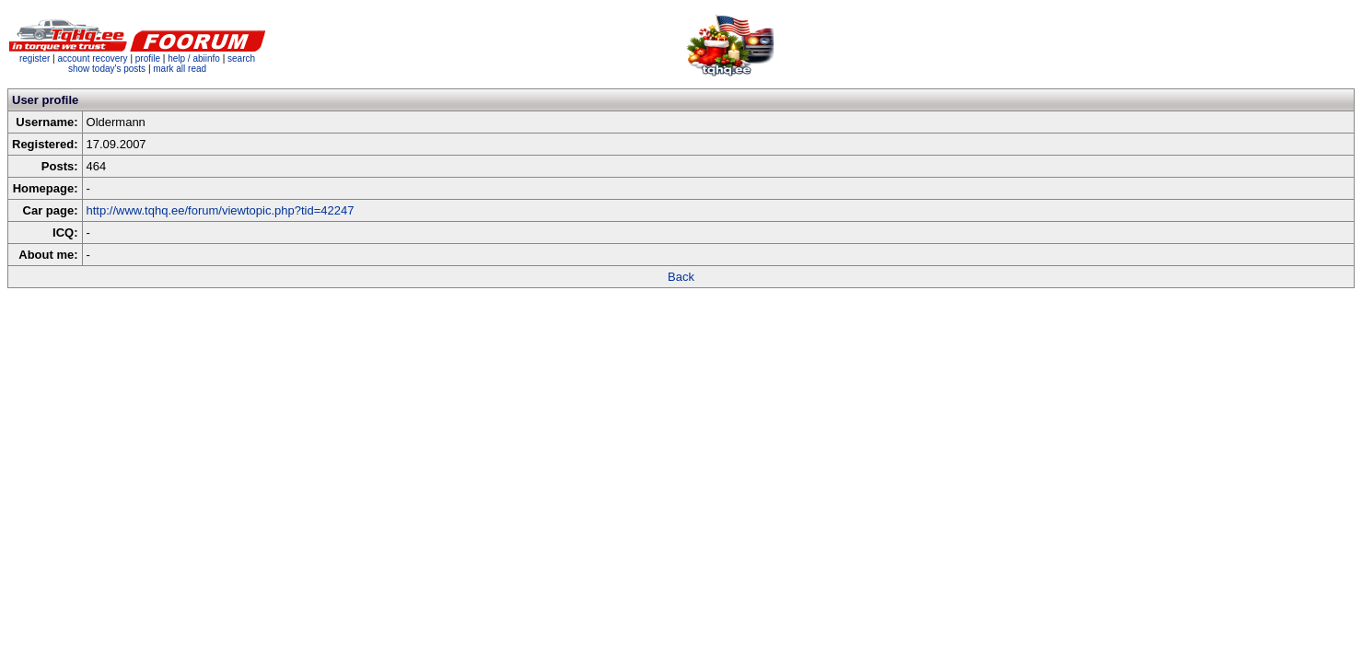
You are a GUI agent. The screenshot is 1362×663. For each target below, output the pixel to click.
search (241, 58)
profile (147, 58)
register (34, 58)
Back (681, 277)
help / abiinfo (194, 58)
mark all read (179, 69)
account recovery (93, 58)
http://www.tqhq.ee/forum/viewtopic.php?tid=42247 (221, 210)
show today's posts (107, 69)
